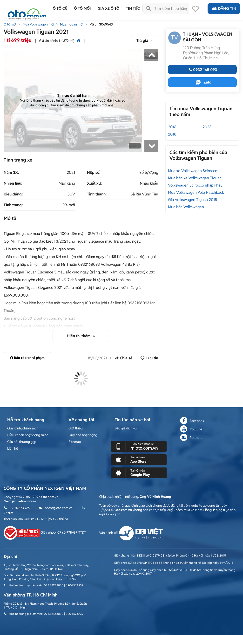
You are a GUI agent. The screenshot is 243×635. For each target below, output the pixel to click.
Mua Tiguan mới (71, 24)
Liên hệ (12, 448)
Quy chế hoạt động (82, 435)
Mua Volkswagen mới (38, 24)
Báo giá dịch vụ (126, 428)
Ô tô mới (10, 24)
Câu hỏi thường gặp (21, 442)
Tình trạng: (13, 205)
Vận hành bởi (131, 533)
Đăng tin (223, 8)
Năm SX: (11, 172)
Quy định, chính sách (22, 428)
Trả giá (145, 40)
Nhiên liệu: (13, 183)
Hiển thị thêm (79, 335)
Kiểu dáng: (13, 194)
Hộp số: (93, 172)
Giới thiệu (75, 428)
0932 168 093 (202, 69)
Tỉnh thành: (97, 194)
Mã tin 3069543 (101, 24)
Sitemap (74, 442)
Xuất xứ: (94, 183)
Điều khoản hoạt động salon (27, 435)
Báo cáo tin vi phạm (27, 358)
